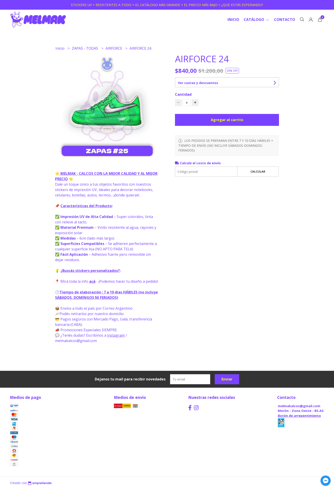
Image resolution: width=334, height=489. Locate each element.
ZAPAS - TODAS (85, 48)
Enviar (226, 379)
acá (92, 281)
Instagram (116, 335)
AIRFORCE (114, 48)
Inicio (233, 19)
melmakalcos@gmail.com (299, 406)
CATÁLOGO (257, 19)
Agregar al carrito (227, 119)
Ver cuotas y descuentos (198, 83)
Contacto (284, 19)
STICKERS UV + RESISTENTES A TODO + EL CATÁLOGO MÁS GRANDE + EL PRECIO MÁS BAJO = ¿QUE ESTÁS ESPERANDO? (167, 4)
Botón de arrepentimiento (299, 415)
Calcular (257, 171)
